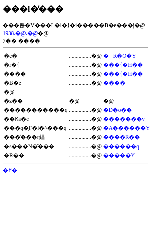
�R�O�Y (119, 56)
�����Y (119, 155)
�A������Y (126, 128)
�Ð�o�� (117, 110)
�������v (124, 119)
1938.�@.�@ (20, 33)
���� (114, 83)
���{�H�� (123, 65)
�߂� (10, 170)
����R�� (121, 137)
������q (121, 146)
